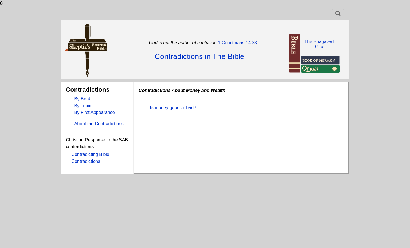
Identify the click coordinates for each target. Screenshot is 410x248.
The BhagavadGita (319, 44)
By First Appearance (94, 112)
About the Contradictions (99, 123)
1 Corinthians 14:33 (237, 42)
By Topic (82, 105)
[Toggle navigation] (338, 13)
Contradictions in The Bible (199, 56)
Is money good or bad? (173, 107)
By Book (82, 98)
